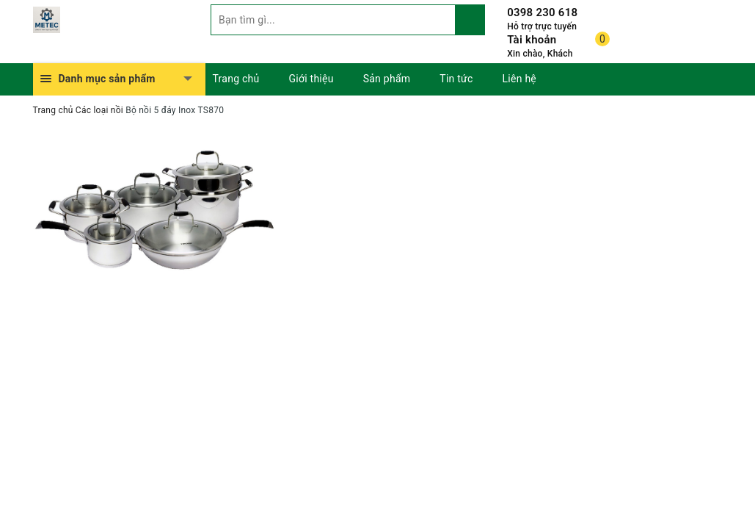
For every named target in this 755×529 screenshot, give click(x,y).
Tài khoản (531, 39)
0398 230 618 (542, 12)
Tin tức (456, 78)
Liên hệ (519, 78)
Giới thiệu (311, 78)
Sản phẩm (387, 78)
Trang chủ (236, 78)
